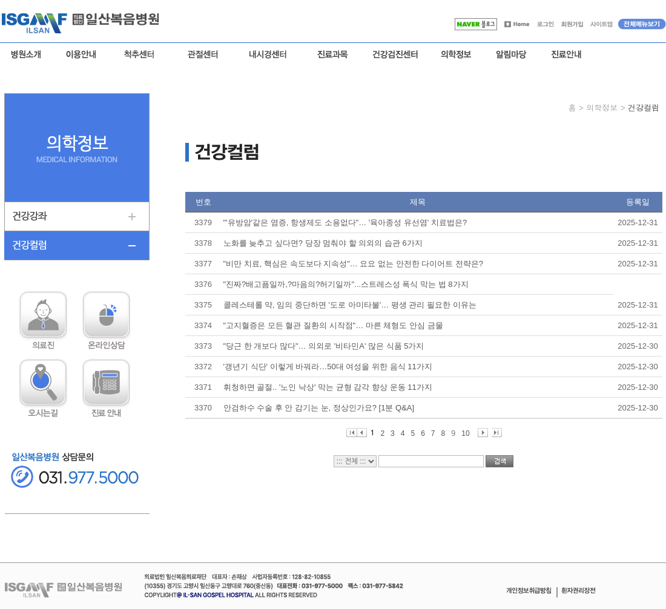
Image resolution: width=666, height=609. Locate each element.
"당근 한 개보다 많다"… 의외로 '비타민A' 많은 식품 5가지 (323, 346)
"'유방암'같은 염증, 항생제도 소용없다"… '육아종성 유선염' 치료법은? (345, 222)
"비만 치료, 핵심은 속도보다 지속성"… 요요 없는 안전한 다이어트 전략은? (353, 263)
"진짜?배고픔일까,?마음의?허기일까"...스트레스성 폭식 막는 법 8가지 (346, 284)
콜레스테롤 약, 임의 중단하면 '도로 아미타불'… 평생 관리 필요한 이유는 (349, 304)
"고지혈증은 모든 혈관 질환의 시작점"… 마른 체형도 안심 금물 (333, 325)
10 (465, 433)
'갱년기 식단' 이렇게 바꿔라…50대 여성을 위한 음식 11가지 (327, 366)
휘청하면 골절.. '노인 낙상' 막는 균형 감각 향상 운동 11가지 (327, 387)
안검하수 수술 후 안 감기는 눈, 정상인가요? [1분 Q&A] (319, 407)
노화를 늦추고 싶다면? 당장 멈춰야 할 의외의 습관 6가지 (323, 243)
